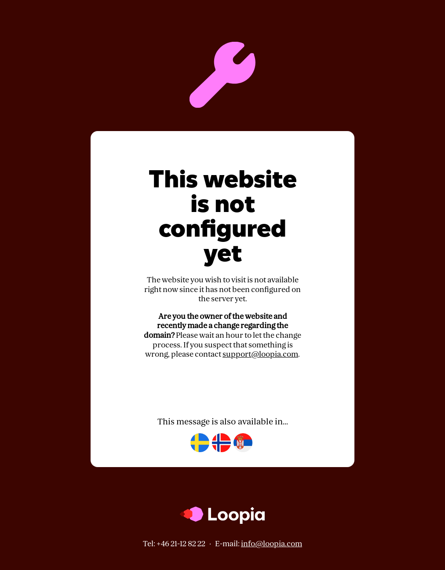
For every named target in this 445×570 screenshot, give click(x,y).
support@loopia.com (260, 354)
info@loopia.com (271, 543)
